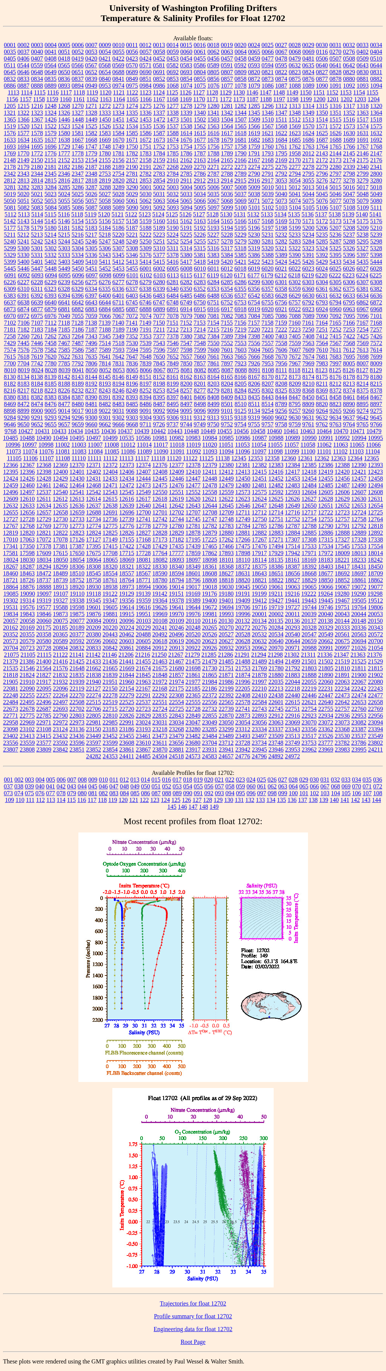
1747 (91, 146)
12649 (292, 505)
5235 (322, 234)
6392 (37, 295)
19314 (27, 600)
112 (40, 800)
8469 (10, 404)
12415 (259, 472)
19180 (226, 593)
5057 (91, 201)
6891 (173, 309)
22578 (242, 702)
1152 (332, 92)
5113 (23, 214)
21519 (342, 661)
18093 (176, 560)
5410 (91, 262)
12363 (338, 458)
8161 (173, 377)
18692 (342, 573)
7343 (91, 336)
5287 (335, 241)
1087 (281, 85)
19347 (110, 600)
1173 (239, 99)
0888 (37, 85)
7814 (105, 363)
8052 (105, 370)
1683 (268, 140)
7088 (295, 316)
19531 (10, 607)
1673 (159, 140)
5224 (173, 234)
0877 (322, 79)
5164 (213, 221)
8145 (105, 377)
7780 (50, 363)
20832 (76, 648)
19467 (342, 600)
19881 (110, 614)
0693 (186, 72)
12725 (375, 512)
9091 (145, 411)
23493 (242, 736)
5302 (50, 248)
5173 (335, 221)
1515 (335, 119)
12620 (193, 499)
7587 (91, 350)
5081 (10, 207)
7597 (173, 350)
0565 (64, 65)
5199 (295, 228)
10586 (143, 438)
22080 (375, 682)
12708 (209, 512)
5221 (132, 234)
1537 (173, 126)
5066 (200, 201)
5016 (349, 187)
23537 (358, 736)
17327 (342, 539)
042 (61, 786)
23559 (27, 743)
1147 (265, 92)
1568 (281, 126)
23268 (176, 729)
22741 (242, 709)
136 (292, 800)
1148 (279, 92)
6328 (64, 289)
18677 (325, 573)
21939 (76, 682)
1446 (64, 119)
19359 (143, 600)
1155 (372, 92)
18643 (259, 573)
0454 (186, 58)
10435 (92, 431)
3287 (91, 187)
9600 (268, 417)
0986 (159, 85)
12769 (43, 526)
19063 (292, 587)
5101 (254, 207)
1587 (159, 133)
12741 (143, 519)
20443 (110, 634)
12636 (76, 505)
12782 (209, 526)
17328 (358, 539)
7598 (186, 350)
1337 (159, 113)
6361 (322, 289)
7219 (240, 329)
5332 (50, 255)
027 (282, 779)
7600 (213, 350)
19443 (309, 600)
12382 (259, 465)
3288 (105, 187)
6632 (335, 295)
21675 (159, 668)
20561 (342, 634)
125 (176, 800)
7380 (186, 336)
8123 (322, 370)
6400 (105, 295)
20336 (358, 627)
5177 (10, 228)
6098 (105, 275)
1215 (23, 106)
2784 (173, 173)
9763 (335, 424)
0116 (322, 52)
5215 (64, 234)
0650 (64, 72)
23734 (259, 743)
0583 (186, 65)
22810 (110, 715)
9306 (173, 417)
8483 (118, 404)
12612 (60, 499)
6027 (363, 268)
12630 (358, 499)
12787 (292, 526)
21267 (175, 654)
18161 (292, 560)
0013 (159, 45)
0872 (254, 79)
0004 (50, 45)
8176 (335, 377)
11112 (110, 458)
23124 (60, 729)
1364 (376, 113)
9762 (322, 424)
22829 (143, 715)
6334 (91, 289)
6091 (10, 275)
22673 (10, 709)
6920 (268, 309)
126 (186, 800)
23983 (342, 749)
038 (18, 786)
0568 (105, 65)
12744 (176, 519)
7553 (240, 343)
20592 (76, 641)
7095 (349, 316)
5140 (362, 214)
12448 (209, 478)
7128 (77, 323)
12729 (43, 519)
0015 (186, 45)
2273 (240, 167)
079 (71, 793)
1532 (118, 126)
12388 (342, 465)
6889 (159, 309)
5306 (105, 248)
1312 (281, 106)
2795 (308, 173)
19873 (60, 614)
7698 (363, 356)
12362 (321, 458)
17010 (10, 539)
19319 (43, 600)
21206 (125, 654)
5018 (376, 187)
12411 (209, 472)
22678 (27, 709)
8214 (363, 383)
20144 (341, 621)
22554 (176, 702)
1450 (105, 119)
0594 (268, 65)
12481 (259, 485)
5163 (200, 221)
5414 (145, 262)
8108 (268, 370)
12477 (193, 485)
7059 (91, 316)
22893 (259, 715)
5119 (90, 214)
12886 (325, 533)
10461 (291, 431)
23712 (226, 743)
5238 (363, 234)
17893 (226, 553)
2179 (23, 167)
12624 (259, 499)
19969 (159, 614)
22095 (43, 688)
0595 (281, 65)
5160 (159, 221)
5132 (253, 214)
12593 (292, 492)
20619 (176, 641)
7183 (37, 329)
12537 (43, 492)
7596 (159, 350)
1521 (37, 126)
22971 (43, 722)
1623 (295, 133)
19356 (126, 600)
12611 (43, 499)
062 (272, 786)
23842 (60, 749)
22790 (60, 715)
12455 (325, 478)
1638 (64, 140)
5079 (363, 201)
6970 (10, 316)
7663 (227, 356)
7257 (376, 329)
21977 (193, 682)
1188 (266, 99)
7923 (240, 363)
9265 (335, 411)
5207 (335, 228)
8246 (118, 390)
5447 (37, 268)
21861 (193, 675)
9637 (349, 417)
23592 (60, 743)
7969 (308, 363)
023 (240, 779)
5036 (227, 194)
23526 (325, 736)
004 (39, 779)
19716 (259, 607)
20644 (292, 641)
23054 (242, 722)
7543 (159, 343)
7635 (91, 356)
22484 (10, 702)
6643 (91, 302)
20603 (126, 641)
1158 (39, 99)
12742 (159, 519)
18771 (143, 580)
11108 (62, 458)
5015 (335, 187)
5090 (132, 207)
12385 (309, 465)
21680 (176, 668)
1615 (200, 133)
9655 (50, 424)
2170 (295, 160)
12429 (60, 478)
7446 (37, 343)
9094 (173, 411)
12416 (275, 472)
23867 (143, 749)
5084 (51, 207)
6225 (376, 275)
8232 (78, 390)
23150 (93, 729)
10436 (108, 431)
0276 (349, 52)
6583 (268, 295)
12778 (143, 526)
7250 (308, 329)
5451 (91, 268)
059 (240, 786)
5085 (64, 207)
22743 (259, 709)
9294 (64, 417)
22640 (325, 702)
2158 (145, 160)
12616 (126, 499)
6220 (322, 275)
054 (187, 786)
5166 (240, 221)
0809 (240, 72)
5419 (213, 262)
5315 (200, 248)
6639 (37, 302)
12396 (27, 472)
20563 (358, 634)
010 (103, 779)
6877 (37, 309)
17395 (93, 546)
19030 (226, 587)
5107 (336, 207)
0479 (295, 58)
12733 (76, 519)
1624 (308, 133)
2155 (105, 160)
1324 (50, 113)
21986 (226, 682)
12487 (342, 485)
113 (50, 800)
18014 (375, 553)
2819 (105, 180)
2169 (281, 160)
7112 (51, 323)
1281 (227, 106)
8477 (64, 404)
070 (356, 786)
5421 (240, 262)
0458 (240, 58)
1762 (295, 146)
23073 (342, 722)
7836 (132, 363)
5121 (118, 214)
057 (219, 786)
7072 (132, 316)
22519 (110, 702)
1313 (295, 106)
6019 (254, 268)
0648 (37, 72)
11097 (258, 451)
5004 (186, 187)
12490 (358, 485)
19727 (292, 607)
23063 (275, 722)
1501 (186, 119)
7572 (376, 343)
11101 (324, 451)
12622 (226, 499)
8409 (227, 397)
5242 (37, 241)
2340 (363, 167)
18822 (275, 580)
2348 (91, 173)
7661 (213, 356)
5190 (173, 228)
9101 (227, 411)
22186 (209, 688)
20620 (193, 641)
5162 (186, 221)
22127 (93, 688)
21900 (358, 675)
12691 (110, 512)
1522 (50, 126)
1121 (118, 92)
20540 (292, 634)
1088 (295, 85)
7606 (281, 350)
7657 (186, 356)
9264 (322, 411)
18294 (43, 566)
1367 (37, 119)
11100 (308, 451)
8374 (349, 390)
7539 (145, 343)
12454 (309, 478)
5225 (186, 234)
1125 (172, 92)
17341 (10, 546)
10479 (373, 431)
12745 (193, 519)
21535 (10, 668)
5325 (335, 248)
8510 (240, 404)
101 (303, 793)
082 (103, 793)
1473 (173, 119)
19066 (325, 587)
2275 (268, 167)
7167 (362, 323)
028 (293, 779)
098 (272, 793)
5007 (227, 187)
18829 (309, 580)
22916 (292, 715)
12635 (60, 505)
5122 (131, 214)
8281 (227, 390)
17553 (358, 546)
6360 (308, 289)
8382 (37, 397)
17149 (110, 539)
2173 (335, 160)
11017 (160, 444)
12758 (358, 519)
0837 (78, 79)
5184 (105, 228)
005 (50, 779)
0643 (363, 65)
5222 (145, 234)
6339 (159, 289)
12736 (110, 519)
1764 (322, 146)
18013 (358, 553)
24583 (209, 756)
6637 (10, 302)
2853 (145, 180)
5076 (322, 201)
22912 (275, 715)
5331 (37, 255)
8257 (186, 390)
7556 (254, 343)
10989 (292, 438)
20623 (209, 641)
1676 (186, 140)
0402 (363, 52)
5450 (78, 268)
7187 (91, 329)
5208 (349, 228)
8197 (145, 383)
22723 (143, 709)
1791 (254, 153)
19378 (176, 600)
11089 (144, 451)
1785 (173, 153)
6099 (119, 275)
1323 (37, 113)
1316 (335, 106)
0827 (322, 72)
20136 (292, 621)
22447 (325, 695)
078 (61, 793)
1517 (363, 119)
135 (281, 800)
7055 (78, 316)
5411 (104, 262)
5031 (159, 194)
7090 (322, 316)
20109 (176, 621)
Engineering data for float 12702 (193, 1329)
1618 (240, 133)
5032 (173, 194)
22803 (76, 715)
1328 (91, 113)
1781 (118, 153)
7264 (78, 336)
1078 (240, 85)
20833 (93, 648)
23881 (176, 749)
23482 (193, 736)
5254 (186, 241)
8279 (213, 390)
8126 (349, 370)
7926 (254, 363)
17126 (76, 539)
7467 (64, 343)
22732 (209, 709)
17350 (27, 546)
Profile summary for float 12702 (193, 1316)
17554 (375, 546)
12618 (159, 499)
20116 (209, 621)
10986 (242, 438)
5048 (363, 194)
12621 (209, 499)
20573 (10, 641)
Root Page (193, 1342)
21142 (93, 654)
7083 (240, 316)
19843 (27, 614)
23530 (342, 736)
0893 (64, 85)
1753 (173, 146)
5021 (37, 194)
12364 (355, 458)
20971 (292, 648)
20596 (93, 641)
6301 (281, 282)
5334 (78, 255)
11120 (174, 458)
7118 (64, 323)
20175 (43, 627)
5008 (240, 187)
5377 (159, 255)
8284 (240, 390)
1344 (240, 113)
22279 (126, 695)
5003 (173, 187)
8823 (335, 404)
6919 (254, 309)
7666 (254, 356)
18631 (242, 573)
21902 (375, 675)
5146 (64, 221)
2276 (281, 167)
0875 (295, 79)
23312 (242, 729)
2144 (335, 153)
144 (376, 800)
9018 (91, 411)
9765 (363, 424)
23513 (292, 736)
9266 (349, 411)
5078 (349, 201)
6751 (213, 302)
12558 (209, 492)
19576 (27, 607)
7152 (186, 323)
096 (251, 793)
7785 (64, 363)
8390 (91, 397)
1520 (23, 126)
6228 (37, 282)
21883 (292, 675)
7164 (322, 323)
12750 (259, 519)
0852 (159, 79)
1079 (254, 85)
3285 (64, 187)
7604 (254, 350)
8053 (119, 370)
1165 (132, 99)
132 (249, 800)
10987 (259, 438)
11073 (13, 451)
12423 (375, 472)
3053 (281, 180)
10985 (226, 438)
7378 (173, 336)
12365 (371, 458)
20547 (309, 634)
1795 (281, 153)
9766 (376, 424)
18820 (242, 580)
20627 (226, 641)
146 (182, 806)
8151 (145, 377)
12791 (342, 526)
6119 (213, 275)
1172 (225, 99)
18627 (226, 573)
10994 (358, 438)
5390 (295, 255)
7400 (268, 336)
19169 (193, 593)
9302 (118, 417)
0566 (78, 65)
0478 (281, 58)
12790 (325, 526)
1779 (91, 153)
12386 (325, 465)
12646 (242, 505)
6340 (173, 289)
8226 (64, 390)
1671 (132, 140)
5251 (159, 241)
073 (8, 793)
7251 (322, 329)
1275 (145, 106)
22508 (76, 702)
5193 (213, 228)
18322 (143, 566)
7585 (64, 350)
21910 (27, 682)
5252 (173, 241)
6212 (281, 275)
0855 (200, 79)
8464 (363, 397)
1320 (376, 106)
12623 (242, 499)
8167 (254, 377)
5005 (200, 187)
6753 (240, 302)
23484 (209, 736)
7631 (78, 356)
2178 (10, 167)
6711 (118, 302)
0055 (118, 52)
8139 (50, 377)
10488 (27, 438)
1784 (159, 153)
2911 (186, 180)
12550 (159, 492)
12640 (143, 505)
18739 (60, 580)
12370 (76, 465)
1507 (240, 119)
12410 (193, 472)
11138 (222, 458)
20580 (43, 641)
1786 (186, 153)
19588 (60, 607)
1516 (349, 119)
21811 (358, 668)
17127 (93, 539)
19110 (77, 593)
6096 (78, 275)
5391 (308, 255)
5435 (363, 262)
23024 (143, 722)
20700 (375, 641)
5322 (295, 248)
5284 (308, 241)
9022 (105, 411)
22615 (292, 702)
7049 (64, 316)
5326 (349, 248)
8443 (268, 397)
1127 (199, 92)
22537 (143, 702)
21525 (358, 661)
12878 (193, 533)
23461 (143, 736)
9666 (118, 424)
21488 (242, 661)
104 (335, 793)
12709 (226, 512)
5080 (376, 201)
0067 (281, 52)
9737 (173, 424)
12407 (143, 472)
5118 (77, 214)
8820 (322, 404)
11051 (226, 444)
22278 (110, 695)
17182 (176, 539)
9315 (227, 417)
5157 (118, 221)
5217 (91, 234)
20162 (10, 627)
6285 (227, 282)
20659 (309, 641)
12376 (159, 465)
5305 (91, 248)
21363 (358, 654)
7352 (132, 336)
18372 (242, 566)
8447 (295, 397)
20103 (143, 621)
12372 (110, 465)
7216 (227, 329)
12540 (60, 492)
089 (177, 793)
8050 (92, 370)
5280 (254, 241)
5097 (214, 207)
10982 (176, 438)
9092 (159, 411)
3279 (363, 180)
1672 (145, 140)
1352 (349, 113)
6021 (281, 268)
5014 (322, 187)
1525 (91, 126)
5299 (10, 248)
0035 (10, 52)
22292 (159, 695)
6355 (240, 289)
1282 (240, 106)
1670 (118, 140)
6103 (159, 275)
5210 (376, 228)
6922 (295, 309)
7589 (105, 350)
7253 (349, 329)
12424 (10, 478)
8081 (187, 370)
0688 (118, 72)
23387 (358, 729)
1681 (240, 140)
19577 (43, 607)
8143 (78, 377)
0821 (268, 72)
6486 (200, 295)
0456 (213, 58)
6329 (78, 289)
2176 (376, 160)
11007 (95, 444)
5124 (158, 214)
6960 (335, 309)
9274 (363, 411)
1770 (23, 153)
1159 (52, 99)
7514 (105, 343)
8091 (254, 370)
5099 (227, 207)
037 (8, 786)
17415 (110, 546)
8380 (10, 397)
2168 (268, 160)
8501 (227, 404)
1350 (322, 113)
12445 (159, 478)
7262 (50, 336)
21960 (126, 682)
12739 (126, 519)
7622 (64, 356)
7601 (227, 350)
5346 (132, 255)
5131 (240, 214)
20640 (275, 641)
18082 (160, 560)
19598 (76, 607)
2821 (132, 180)
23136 (76, 729)
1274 (132, 106)
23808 (27, 749)
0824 (308, 72)
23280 (193, 729)
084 (124, 793)
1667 (78, 140)
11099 (291, 451)
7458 (50, 343)
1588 (173, 133)
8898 (10, 411)
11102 (340, 451)
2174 (349, 160)
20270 (226, 627)
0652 (91, 72)
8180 (376, 377)
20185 (60, 627)
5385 (240, 255)
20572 (375, 634)
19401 (226, 600)
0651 (78, 72)
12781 (193, 526)
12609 (10, 499)
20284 (275, 627)
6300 (268, 282)
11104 (372, 451)
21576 (60, 668)
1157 (25, 99)
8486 (145, 404)
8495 (173, 404)
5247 (105, 241)
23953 (292, 749)
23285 (209, 729)
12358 (272, 458)
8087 (227, 370)
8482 (105, 404)
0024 (254, 45)
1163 (106, 99)
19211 (275, 593)
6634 (363, 295)
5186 (118, 228)
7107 (37, 323)
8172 (281, 377)
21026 (358, 648)
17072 (43, 539)
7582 (50, 350)
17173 (159, 539)
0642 (349, 65)
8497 (186, 404)
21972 (159, 682)
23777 (325, 743)
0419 (78, 58)
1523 (64, 126)
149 (214, 806)
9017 (78, 411)
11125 (206, 458)
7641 (105, 356)
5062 (145, 201)
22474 (358, 695)
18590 (159, 573)
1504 (227, 119)
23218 (159, 729)
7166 (349, 323)
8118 (294, 370)
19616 (143, 607)
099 (282, 793)
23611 (159, 743)
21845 (143, 675)
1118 (79, 92)
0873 (268, 79)
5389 (281, 255)
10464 (324, 431)
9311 (186, 417)
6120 (227, 275)
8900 (37, 411)
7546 (173, 343)
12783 (226, 526)
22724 (159, 709)
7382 (200, 336)
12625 (275, 499)
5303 (64, 248)
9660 (91, 424)
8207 (268, 383)
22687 (43, 709)
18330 (159, 566)
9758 (281, 424)
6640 (50, 302)
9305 (159, 417)
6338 (145, 289)
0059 (173, 52)
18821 (259, 580)
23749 (292, 743)
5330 (23, 255)
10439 (141, 431)
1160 (65, 99)
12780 (176, 526)
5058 (105, 201)
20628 (242, 641)
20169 (27, 627)
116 (81, 800)
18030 (27, 560)
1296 (268, 106)
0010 (118, 45)
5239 (376, 234)
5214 (50, 234)
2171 (308, 160)
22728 (193, 709)
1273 (118, 106)
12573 (242, 492)
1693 (10, 146)
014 (145, 779)
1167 (159, 99)
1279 (200, 106)
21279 (192, 654)
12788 (309, 526)
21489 (259, 661)
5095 (200, 207)
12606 (342, 492)
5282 (281, 241)
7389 (227, 336)
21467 (176, 661)
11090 (160, 451)
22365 (193, 695)
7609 (308, 350)
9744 (186, 424)
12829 (176, 533)
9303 (132, 417)
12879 (209, 533)
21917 (43, 682)
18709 (375, 573)
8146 (118, 377)
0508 (349, 58)
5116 (64, 214)
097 (261, 793)
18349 (193, 566)
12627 (309, 499)
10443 (174, 431)
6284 (213, 282)
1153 (345, 92)
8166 (240, 377)
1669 (105, 140)
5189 (159, 228)
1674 (173, 140)
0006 (78, 45)
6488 (213, 295)
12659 (76, 512)
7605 (268, 350)
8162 (186, 377)
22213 (275, 688)
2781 (132, 173)
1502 (200, 119)
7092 (335, 316)
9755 (254, 424)
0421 (105, 58)
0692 (173, 72)
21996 (242, 682)
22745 (275, 709)
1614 (186, 133)
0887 (23, 85)
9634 (335, 417)
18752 (76, 580)
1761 (281, 146)
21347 (341, 654)
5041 (295, 194)
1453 (145, 119)
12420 (342, 472)
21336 (324, 654)
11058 (307, 444)
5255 (200, 241)
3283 (37, 187)
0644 (376, 65)
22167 (143, 688)
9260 (308, 411)
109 (9, 800)
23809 (43, 749)
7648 (145, 356)
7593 (118, 350)
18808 (209, 580)
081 (92, 793)
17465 (209, 546)
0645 (10, 72)
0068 (295, 52)
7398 (254, 336)
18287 (27, 566)
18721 (10, 580)
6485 (186, 295)
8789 (281, 404)
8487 (159, 404)
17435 (176, 546)
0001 (10, 45)
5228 (227, 234)
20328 (309, 627)
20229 (143, 627)
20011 (292, 614)
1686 (308, 140)
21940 (93, 682)
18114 (259, 560)
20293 (292, 627)
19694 (226, 607)
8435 (254, 397)
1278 (186, 106)
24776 (242, 756)
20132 (242, 621)
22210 (259, 688)
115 (71, 800)
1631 (363, 133)
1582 (91, 133)
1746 (78, 146)
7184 (50, 329)
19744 (309, 607)
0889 (50, 85)
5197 (268, 228)
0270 (335, 52)
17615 (60, 553)
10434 (75, 431)
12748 (226, 519)
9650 (23, 424)
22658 (375, 702)
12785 (259, 526)
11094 (226, 451)
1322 (23, 113)
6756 (281, 302)
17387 (76, 546)
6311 (37, 289)
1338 (173, 113)
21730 (209, 668)
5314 (186, 248)
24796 (259, 756)
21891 (342, 675)
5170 (295, 221)
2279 (322, 167)
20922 (193, 648)
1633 (10, 140)
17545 (342, 546)
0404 (376, 52)
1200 (319, 99)
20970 (275, 648)
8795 (295, 404)
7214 (200, 329)
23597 (93, 743)
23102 (27, 729)
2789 (240, 173)
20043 (342, 614)
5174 (349, 221)
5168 (268, 221)
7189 (118, 329)
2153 (78, 160)
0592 (240, 65)
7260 (23, 336)
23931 (209, 749)
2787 (213, 173)
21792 (292, 668)
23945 (259, 749)
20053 (375, 614)
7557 (268, 343)
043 (71, 786)
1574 (363, 126)
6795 (349, 302)
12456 (342, 478)
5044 (308, 194)
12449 (226, 478)
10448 (191, 431)
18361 (209, 566)
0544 (23, 65)
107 (367, 793)
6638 (23, 302)
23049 (209, 722)
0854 (186, 79)
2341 (376, 167)
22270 (76, 695)
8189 (78, 383)
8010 (10, 370)
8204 (227, 383)
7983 (322, 363)
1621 (268, 133)
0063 (227, 52)
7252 (335, 329)
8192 (91, 383)
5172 (322, 221)
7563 (308, 343)
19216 (292, 593)
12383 (275, 465)
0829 (349, 72)
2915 (240, 180)
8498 (200, 404)
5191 (186, 228)
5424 (281, 262)
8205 (240, 383)
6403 (132, 295)
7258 (10, 336)
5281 (268, 241)
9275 (376, 411)
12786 (275, 526)
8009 (376, 363)
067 (324, 786)
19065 (309, 587)
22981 (93, 722)
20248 (193, 627)
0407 (37, 58)
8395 (159, 397)
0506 (322, 58)
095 (240, 793)
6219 (308, 275)
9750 (213, 424)
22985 (110, 722)
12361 (305, 458)
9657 (64, 424)
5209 (363, 228)
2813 (23, 180)
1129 (225, 92)
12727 (10, 519)
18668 (309, 573)
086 (145, 793)
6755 (268, 302)
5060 (118, 201)
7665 (240, 356)
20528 (242, 634)
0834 (37, 79)
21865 (209, 675)
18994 (143, 587)
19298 (375, 593)
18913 (60, 587)
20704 (10, 648)
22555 (193, 702)
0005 (64, 45)
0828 (335, 72)
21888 (309, 675)
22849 (193, 715)
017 (177, 779)
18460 (10, 573)
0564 (50, 65)
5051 (23, 201)
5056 (78, 201)
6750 (200, 302)
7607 (295, 350)
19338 (76, 600)
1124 (159, 92)
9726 (159, 424)
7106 (24, 323)
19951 (143, 614)
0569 (118, 65)
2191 (145, 167)
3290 (132, 187)
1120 (105, 92)
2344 (37, 173)
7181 (10, 329)
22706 (93, 709)
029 (303, 779)
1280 (213, 106)
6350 (186, 289)
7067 (118, 316)
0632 (295, 65)
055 (198, 786)
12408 (159, 472)
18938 (110, 587)
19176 (209, 593)
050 (145, 786)
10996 (12, 444)
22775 (27, 715)
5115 (50, 214)
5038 (254, 194)
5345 (118, 255)
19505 (358, 600)
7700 (10, 363)
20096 (127, 621)
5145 (50, 221)
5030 (145, 194)
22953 (358, 715)
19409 (242, 600)
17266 (242, 539)
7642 (118, 356)
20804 (60, 648)
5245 (78, 241)
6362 (335, 289)
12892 (375, 533)
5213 (37, 234)
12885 (309, 533)
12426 (27, 478)
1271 (91, 106)
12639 (126, 505)
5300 (23, 248)
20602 (110, 641)
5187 (132, 228)
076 (39, 793)
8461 (349, 397)
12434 (126, 478)
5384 (227, 255)
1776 (50, 153)
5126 (185, 214)
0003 (37, 45)
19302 (10, 600)
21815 (375, 668)
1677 (200, 140)
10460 (274, 431)
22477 (375, 695)
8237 (91, 390)
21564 (43, 668)
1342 (227, 113)
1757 (227, 146)
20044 (358, 614)
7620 (50, 356)
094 (229, 793)
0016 (200, 45)
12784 (242, 526)
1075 (200, 85)
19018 (209, 587)
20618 (159, 641)
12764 (375, 519)
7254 (363, 329)
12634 (43, 505)
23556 (10, 743)
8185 (50, 383)
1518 (376, 119)
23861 (126, 749)
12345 (239, 458)
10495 (76, 438)
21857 (176, 675)
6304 (322, 282)
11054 (258, 444)
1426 (50, 119)
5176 (376, 221)
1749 (118, 146)
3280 (376, 180)
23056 (259, 722)
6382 (376, 289)
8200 (186, 383)
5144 (37, 221)
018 (187, 779)
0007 (91, 45)
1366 (23, 119)
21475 (193, 661)
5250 (145, 241)
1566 (254, 126)
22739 (226, 709)
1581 (78, 133)
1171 (212, 99)
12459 (10, 485)
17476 (259, 546)
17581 (10, 553)
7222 (281, 329)
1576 (10, 133)
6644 (105, 302)
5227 (213, 234)
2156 (118, 160)
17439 (193, 546)
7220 (254, 329)
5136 (308, 214)
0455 (200, 58)
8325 (281, 390)
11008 (111, 444)
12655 (10, 512)
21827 (43, 675)
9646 (10, 424)
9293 (50, 417)
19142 (159, 593)
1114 (26, 92)
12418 (309, 472)
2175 (363, 160)
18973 (126, 587)
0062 (213, 52)
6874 (23, 309)
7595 (145, 350)
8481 (91, 404)
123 (154, 800)
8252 (145, 390)
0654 (105, 72)
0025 (268, 45)
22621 (309, 702)
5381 (200, 255)
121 (133, 800)
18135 (275, 560)
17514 (292, 546)
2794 (295, 173)
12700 (143, 512)
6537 (240, 295)
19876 (93, 614)
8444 (281, 397)
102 (314, 793)
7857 (200, 363)
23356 (309, 729)
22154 (126, 688)
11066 (373, 444)
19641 (176, 607)
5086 (78, 207)
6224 (362, 275)
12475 (159, 485)
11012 (128, 444)
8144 (91, 377)
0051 (64, 52)
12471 (110, 485)
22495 (27, 702)
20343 (375, 627)
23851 (76, 749)
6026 (349, 268)
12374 (143, 465)
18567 (143, 573)
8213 (349, 383)
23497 (259, 736)
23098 (10, 729)
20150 (375, 621)
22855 (209, 715)
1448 (78, 119)
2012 (308, 153)
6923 (308, 309)
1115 (40, 92)
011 (113, 779)
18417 (342, 566)
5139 (348, 214)
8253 (159, 390)
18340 (176, 566)
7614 (376, 350)
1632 (376, 133)
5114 (37, 214)
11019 (193, 444)
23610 (143, 743)
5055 (64, 201)
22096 (60, 688)
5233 (295, 234)
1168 (172, 99)
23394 (375, 729)
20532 (259, 634)
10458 (257, 431)
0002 (23, 45)
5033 (186, 194)
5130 (226, 214)
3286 (78, 187)
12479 (226, 485)
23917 (193, 749)
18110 (243, 560)
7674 (308, 356)
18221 (341, 560)
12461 (43, 485)
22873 (242, 715)
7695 (349, 356)
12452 (275, 478)
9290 (23, 417)
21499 (292, 661)
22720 (126, 709)
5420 (227, 262)
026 (272, 779)
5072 (268, 201)
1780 (105, 153)
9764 (349, 424)
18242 (375, 560)
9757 (268, 424)
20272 (242, 627)
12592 (275, 492)
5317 (227, 248)
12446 (176, 478)
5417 (186, 262)
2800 (376, 173)
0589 (213, 65)
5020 (23, 194)
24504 (159, 756)
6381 (363, 289)
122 (144, 800)
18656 (292, 573)
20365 (60, 634)
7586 (78, 350)
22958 (10, 722)
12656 (27, 512)
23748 (275, 743)
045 (92, 786)
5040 (281, 194)
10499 (110, 438)
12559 (226, 492)
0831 (376, 72)
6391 (23, 295)
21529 (375, 661)
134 (271, 800)
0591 (227, 65)
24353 (110, 756)
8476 (50, 404)
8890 (349, 404)
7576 (23, 350)
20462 (126, 634)
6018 (240, 268)
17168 (143, 539)
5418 (200, 262)
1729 (64, 146)
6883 (91, 309)
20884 (143, 648)
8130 (10, 377)
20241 (159, 627)
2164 (213, 160)
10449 (208, 431)
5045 (322, 194)
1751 (145, 146)
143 (366, 800)
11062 (324, 444)
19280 (341, 593)
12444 (143, 478)
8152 (159, 377)
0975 (132, 85)
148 (203, 806)
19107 (60, 593)
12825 (110, 533)
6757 (295, 302)
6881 (64, 309)
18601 (193, 573)
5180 (50, 228)
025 (261, 779)
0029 (308, 45)
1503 (213, 119)
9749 (200, 424)
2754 (118, 173)
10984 (209, 438)
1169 (185, 99)
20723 (27, 648)
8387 (78, 397)
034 (356, 779)
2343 (23, 173)
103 (324, 793)
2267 (159, 167)
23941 (226, 749)
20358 (43, 634)
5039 (268, 194)
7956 (281, 363)
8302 (268, 390)
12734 (93, 519)
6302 (295, 282)
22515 (93, 702)
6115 (186, 275)
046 (103, 786)
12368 (43, 465)
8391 (105, 397)
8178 (349, 377)
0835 (50, 79)
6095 (64, 275)
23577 (43, 743)
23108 (43, 729)
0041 (50, 52)
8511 (254, 404)
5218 (105, 234)
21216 (142, 654)
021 (219, 779)
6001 (145, 268)
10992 (342, 438)
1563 (213, 126)
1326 (64, 113)
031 (324, 779)
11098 (275, 451)
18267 (10, 566)
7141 (132, 323)
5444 (376, 262)
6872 (376, 302)
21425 (76, 661)
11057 (291, 444)
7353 (145, 336)
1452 (132, 119)
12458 (375, 478)
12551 (176, 492)
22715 (110, 709)
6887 (132, 309)
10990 (309, 438)
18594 (176, 573)
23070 (309, 722)
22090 (27, 688)
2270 (200, 167)
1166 (146, 99)
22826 (126, 715)
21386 (27, 661)
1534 (132, 126)
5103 (282, 207)
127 (197, 800)
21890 (325, 675)
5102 (268, 207)
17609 (43, 553)
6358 (281, 289)
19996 (242, 614)
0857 (227, 79)
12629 (342, 499)
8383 (50, 397)
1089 (308, 85)
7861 (213, 363)
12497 (27, 492)
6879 (50, 309)
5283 (295, 241)
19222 (308, 593)
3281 (10, 187)
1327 (78, 113)
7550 (213, 343)
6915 (200, 309)
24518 (176, 756)
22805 (93, 715)
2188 (105, 167)
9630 (295, 417)
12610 (27, 499)
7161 (308, 323)
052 (166, 786)
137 (302, 800)
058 (229, 786)
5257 (213, 241)
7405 (295, 336)
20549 (325, 634)
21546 (27, 668)
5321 (281, 248)
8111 (281, 370)
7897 (227, 363)
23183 (110, 729)
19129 (126, 593)
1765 (335, 146)
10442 (158, 431)
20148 (358, 621)
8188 (64, 383)
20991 (325, 648)
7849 (173, 363)
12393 (375, 465)
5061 (132, 201)
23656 (176, 743)
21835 (76, 675)
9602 (281, 417)
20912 (159, 648)
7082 (227, 316)
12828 (159, 533)
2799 (363, 173)
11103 (356, 451)
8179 (363, 377)
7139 (104, 323)
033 (346, 779)
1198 (292, 99)
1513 (308, 119)
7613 (363, 350)
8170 (268, 377)
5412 (118, 262)
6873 (10, 309)
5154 (78, 221)
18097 (193, 560)
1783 (145, 153)
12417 (292, 472)
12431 (93, 478)
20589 (60, 641)
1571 (322, 126)
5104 (295, 207)
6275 (91, 282)
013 (134, 779)
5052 (37, 201)
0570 (132, 65)
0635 (308, 65)
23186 (126, 729)
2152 (64, 160)
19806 (375, 607)
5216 (78, 234)
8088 (241, 370)
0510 (376, 58)
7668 (268, 356)
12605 (325, 492)
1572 (335, 126)
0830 (363, 72)
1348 (295, 113)
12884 (292, 533)
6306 (349, 282)
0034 (376, 45)
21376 (374, 654)
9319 (254, 417)
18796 (193, 580)
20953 (242, 648)
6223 (349, 275)
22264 (60, 695)
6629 (295, 295)
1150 (305, 92)
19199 (259, 593)
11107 (46, 458)
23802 (375, 743)
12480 (242, 485)
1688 (335, 140)
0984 (145, 85)
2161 (173, 160)
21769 (259, 668)
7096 (363, 316)
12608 (375, 492)
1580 (64, 133)
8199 (173, 383)
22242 (358, 688)
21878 (259, 675)
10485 (10, 438)
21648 (76, 668)
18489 (60, 573)
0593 (254, 65)
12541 (76, 492)
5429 (322, 262)
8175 (322, 377)
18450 (375, 566)
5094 (187, 207)
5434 (349, 262)
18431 (358, 566)
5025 (78, 194)
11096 (242, 451)
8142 (64, 377)
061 (261, 786)
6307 (363, 282)
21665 (110, 668)
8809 (308, 404)
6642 (78, 302)
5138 (335, 214)
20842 (110, 648)
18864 (10, 587)
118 (102, 800)
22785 (43, 715)
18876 (27, 587)
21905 (10, 682)
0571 (145, 65)
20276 (259, 627)
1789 (227, 153)
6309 (10, 289)
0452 (159, 58)
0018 (213, 45)
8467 (376, 397)
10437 (125, 431)
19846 (43, 614)
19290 (358, 593)
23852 (93, 749)
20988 (309, 648)
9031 (118, 411)
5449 (64, 268)
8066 (146, 370)
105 (346, 793)
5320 (268, 248)
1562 (200, 126)
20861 (126, 648)
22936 (342, 715)
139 (323, 800)
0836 (64, 79)
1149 (292, 92)
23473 (159, 736)
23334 (259, 729)
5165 (227, 221)
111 (30, 800)
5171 (308, 221)
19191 (242, 593)
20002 (275, 614)
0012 (145, 45)
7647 (132, 356)
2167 (254, 160)
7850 (186, 363)
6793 (322, 302)
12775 (110, 526)
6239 (64, 282)
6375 (349, 289)
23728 (242, 743)
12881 (242, 533)
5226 (200, 234)
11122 (190, 458)
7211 (159, 329)
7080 (200, 316)
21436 (110, 661)
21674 (143, 668)
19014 (176, 587)
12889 (358, 533)
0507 (335, 58)
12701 (159, 512)
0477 (268, 58)
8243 (105, 390)
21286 (225, 654)
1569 (295, 126)
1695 (37, 146)
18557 (126, 573)
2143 (322, 153)
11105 (14, 458)
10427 (25, 431)
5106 (322, 207)
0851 (145, 79)
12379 (209, 465)
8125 (335, 370)
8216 (10, 390)
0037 (23, 52)
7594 (132, 350)
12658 (60, 512)
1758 (240, 146)
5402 (50, 262)
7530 (132, 343)
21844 (126, 675)
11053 (242, 444)
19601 (93, 607)
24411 (126, 756)
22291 (143, 695)
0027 (281, 45)
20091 (110, 621)
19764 (358, 607)
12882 (259, 533)
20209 (93, 627)
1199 (306, 99)
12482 (275, 485)
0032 (349, 45)
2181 (50, 167)
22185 (193, 688)
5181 (64, 228)
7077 (159, 316)
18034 (44, 560)
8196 (132, 383)
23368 (342, 729)
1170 (199, 99)
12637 (93, 505)
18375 (259, 566)
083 (113, 793)
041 (50, 786)
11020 (209, 444)
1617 (227, 133)
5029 (132, 194)
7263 (64, 336)
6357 (268, 289)
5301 (37, 248)
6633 (349, 295)
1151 (319, 92)
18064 (93, 560)
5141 (375, 214)
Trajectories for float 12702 (193, 1303)
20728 (43, 648)
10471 (357, 431)
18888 (43, 587)
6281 (173, 282)
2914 (227, 180)
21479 (209, 661)
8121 (308, 370)
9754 (240, 424)
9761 (308, 424)
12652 (342, 505)
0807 (227, 72)
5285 (322, 241)
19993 (226, 614)
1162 (92, 99)
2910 (173, 180)
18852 (342, 580)
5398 (376, 255)
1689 (349, 140)
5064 (173, 201)
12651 (325, 505)
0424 (145, 58)
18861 (358, 580)
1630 (349, 133)
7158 (267, 323)
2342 (10, 173)
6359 (295, 289)
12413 (242, 472)
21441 (126, 661)
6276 (105, 282)
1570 (308, 126)
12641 (159, 505)
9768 (11, 431)
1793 (268, 153)
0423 (132, 58)
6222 (335, 275)
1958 (295, 153)
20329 (325, 627)
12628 (325, 499)
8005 (349, 363)
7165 (335, 323)
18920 (76, 587)
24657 (226, 756)
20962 (259, 648)
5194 (227, 228)
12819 (10, 533)
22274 (93, 695)
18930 (93, 587)
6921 (281, 309)
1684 (281, 140)
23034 (176, 722)
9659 (78, 424)
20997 (342, 648)
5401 (37, 262)
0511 (9, 65)
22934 (325, 715)
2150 (37, 160)
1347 (281, 113)
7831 (118, 363)
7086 (281, 316)
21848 (159, 675)
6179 (267, 275)
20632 (259, 641)
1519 (10, 126)
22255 (27, 695)
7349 (118, 336)
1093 (363, 85)
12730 (60, 519)
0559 (37, 65)
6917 (227, 309)
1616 (213, 133)
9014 (64, 411)
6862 (363, 302)
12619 (176, 499)
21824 (27, 675)
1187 (252, 99)
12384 (292, 465)
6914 (186, 309)
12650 (309, 505)
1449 (91, 119)
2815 (50, 180)
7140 (118, 323)
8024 (37, 370)
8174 (308, 377)
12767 (10, 526)
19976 (193, 614)
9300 (91, 417)
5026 (91, 194)
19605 (110, 607)
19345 (93, 600)
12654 (375, 505)
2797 (335, 173)
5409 (78, 262)
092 (208, 793)
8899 (23, 411)
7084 (254, 316)
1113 (13, 92)
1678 (213, 140)
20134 (259, 621)
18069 (127, 560)
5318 (240, 248)
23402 (10, 736)
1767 (363, 146)
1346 (268, 113)
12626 (292, 499)
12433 (110, 478)
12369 (60, 465)
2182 (64, 167)
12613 (76, 499)
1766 (349, 146)
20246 (176, 627)
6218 (294, 275)
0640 (322, 65)
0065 (254, 52)
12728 (27, 519)
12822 (60, 533)
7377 (159, 336)
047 (113, 786)
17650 (76, 553)
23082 (358, 722)
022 (229, 779)
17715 (126, 553)
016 (166, 779)
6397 (91, 295)
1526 (105, 126)
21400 (43, 661)
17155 (126, 539)
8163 (200, 377)
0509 (363, 58)
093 (219, 793)
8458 (335, 397)
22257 (43, 695)
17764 (159, 553)
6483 (159, 295)
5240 (10, 241)
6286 (240, 282)
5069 (240, 201)
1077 (227, 85)
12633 (27, 505)
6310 (23, 289)
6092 (24, 275)
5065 (186, 201)
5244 (64, 241)
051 (156, 786)
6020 (268, 268)
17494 (275, 546)
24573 (193, 756)
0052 (78, 52)
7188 (105, 329)
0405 (10, 58)
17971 (309, 553)
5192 (200, 228)
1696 (50, 146)
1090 (322, 85)
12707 (193, 512)
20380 (93, 634)
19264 (325, 593)
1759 (254, 146)
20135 (275, 621)
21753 (242, 668)
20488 (143, 634)
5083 (37, 207)
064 (293, 786)
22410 (259, 695)
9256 (281, 411)
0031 (335, 45)
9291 (37, 417)
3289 (118, 187)
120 (123, 800)
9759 (295, 424)
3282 (23, 187)
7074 (145, 316)
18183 (325, 560)
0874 (281, 79)
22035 (275, 682)
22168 (159, 688)
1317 (349, 106)
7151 (172, 323)
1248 (50, 106)
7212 (173, 329)
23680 (193, 743)
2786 (200, 173)
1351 (335, 113)
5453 (118, 268)
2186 (78, 167)
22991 (126, 722)
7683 (335, 356)
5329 (10, 255)
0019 (227, 45)
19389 (193, 600)
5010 (268, 187)
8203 (213, 383)
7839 (145, 363)
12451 (259, 478)
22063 (342, 682)
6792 (308, 302)
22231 (325, 688)
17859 (193, 553)
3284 (50, 187)
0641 (335, 65)
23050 (226, 722)
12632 (10, 505)
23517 (309, 736)
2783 (159, 173)
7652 (173, 356)
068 (335, 786)
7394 (240, 336)
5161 (173, 221)
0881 (363, 79)
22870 (226, 715)
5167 (254, 221)
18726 (27, 580)
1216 (37, 106)
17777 (176, 553)
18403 (325, 566)
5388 (268, 255)
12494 (375, 485)
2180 (37, 167)
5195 (240, 228)
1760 (268, 146)
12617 (143, 499)
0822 (281, 72)
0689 (132, 72)
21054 (375, 648)
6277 (118, 282)
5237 (349, 234)
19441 (292, 600)
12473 (143, 485)
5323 (308, 248)
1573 (349, 126)
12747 (209, 519)
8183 (23, 383)
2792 (281, 173)
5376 (145, 255)
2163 (200, 160)
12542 (93, 492)
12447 (193, 478)
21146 (109, 654)
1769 (10, 153)
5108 (349, 207)
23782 (342, 743)
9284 (10, 417)
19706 (242, 607)
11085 (111, 451)
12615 (110, 499)
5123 (145, 214)
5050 (10, 201)
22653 (358, 702)
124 (165, 800)
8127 (362, 370)
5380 (186, 255)
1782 (132, 153)
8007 (363, 363)
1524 (78, 126)
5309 (145, 248)
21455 (143, 661)
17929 (275, 553)
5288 (349, 241)
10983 (193, 438)
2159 (159, 160)
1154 (359, 92)
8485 (132, 404)
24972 (292, 756)
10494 (60, 438)
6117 (199, 275)
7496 (91, 343)
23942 (242, 749)
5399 (10, 262)
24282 (93, 756)
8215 (376, 383)
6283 (200, 282)
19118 (93, 593)
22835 (159, 715)
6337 (132, 289)
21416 (60, 661)
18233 (358, 560)
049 (134, 786)
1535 (145, 126)
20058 (27, 621)
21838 (93, 675)
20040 (325, 614)
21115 (44, 654)
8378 (376, 390)
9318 (240, 417)
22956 (375, 715)
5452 (105, 268)
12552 (193, 492)
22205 (242, 688)
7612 (349, 350)
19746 (325, 607)
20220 (110, 627)
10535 (126, 438)
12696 (126, 512)
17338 (375, 539)
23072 (325, 722)
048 (124, 786)
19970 (176, 614)
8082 (200, 370)
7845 (159, 363)
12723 (342, 512)
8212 (335, 383)
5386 (254, 255)
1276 (159, 106)
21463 (159, 661)
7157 (254, 323)
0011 (132, 45)
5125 (172, 214)
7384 (213, 336)
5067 (213, 201)
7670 (281, 356)
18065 (110, 560)
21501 (309, 661)
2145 (349, 153)
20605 (143, 641)
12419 (325, 472)
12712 (259, 512)
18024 (10, 560)
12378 (193, 465)
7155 (227, 323)
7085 (268, 316)
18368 (226, 566)
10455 (224, 431)
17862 (209, 553)
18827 (292, 580)
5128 (213, 214)
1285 (254, 106)
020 (208, 779)
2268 (173, 167)
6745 (132, 302)
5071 (254, 201)
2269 (186, 167)
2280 (335, 167)
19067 (342, 587)
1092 (349, 85)
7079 (186, 316)
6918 (240, 309)
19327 (60, 600)
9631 (308, 417)
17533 (309, 546)
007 (71, 779)
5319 (254, 248)
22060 (325, 682)
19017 (193, 587)
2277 (295, 167)
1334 (118, 113)
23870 (159, 749)
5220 (118, 234)
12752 (292, 519)
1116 (53, 92)
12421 (358, 472)
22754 (309, 709)
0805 (213, 72)
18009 (342, 553)
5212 (23, 234)
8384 (64, 397)
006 (61, 779)
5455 (132, 268)
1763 (308, 146)
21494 (275, 661)
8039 (64, 370)
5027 (105, 194)
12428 (43, 478)
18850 (325, 580)
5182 (78, 228)
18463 (27, 573)
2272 (227, 167)
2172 (322, 160)
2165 (227, 160)
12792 (358, 526)
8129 (376, 370)
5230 (254, 234)
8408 (213, 397)
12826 (126, 533)
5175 (363, 221)
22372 (209, 695)
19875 (76, 614)
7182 (23, 329)
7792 (78, 363)
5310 (159, 248)
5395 (335, 255)
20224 (126, 627)
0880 (349, 79)
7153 (199, 323)
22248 (10, 695)
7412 (322, 336)
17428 (143, 546)
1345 (254, 113)
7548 (200, 343)
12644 (209, 505)
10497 (93, 438)
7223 (295, 329)
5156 (105, 221)
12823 (76, 533)
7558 (281, 343)
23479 (176, 736)
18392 (309, 566)
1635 (37, 140)
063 (282, 786)
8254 (173, 390)
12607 (358, 492)
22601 (275, 702)
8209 (295, 383)
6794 (335, 302)
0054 (105, 52)
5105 (309, 207)
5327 (363, 248)
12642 (176, 505)
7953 (268, 363)
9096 (200, 411)
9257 (295, 411)
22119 (76, 688)
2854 (159, 180)
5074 (295, 201)
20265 (209, 627)
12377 (176, 465)
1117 (66, 92)
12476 (176, 485)
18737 (43, 580)
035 (367, 779)
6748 (173, 302)
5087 (92, 207)
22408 (242, 695)
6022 (295, 268)
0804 (200, 72)
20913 (176, 648)
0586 (200, 65)
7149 (145, 323)
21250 (159, 654)
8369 (322, 390)
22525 (126, 702)
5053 (50, 201)
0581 (159, 65)
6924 (322, 309)
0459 (254, 58)
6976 (50, 316)
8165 (227, 377)
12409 (176, 472)
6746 (145, 302)
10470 (340, 431)
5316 (213, 248)
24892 (275, 756)
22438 (275, 695)
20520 (193, 634)
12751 (275, 519)
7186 (78, 329)
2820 (118, 180)
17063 (27, 539)
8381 (23, 397)
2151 (50, 160)
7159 (281, 323)
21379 (10, 661)
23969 (325, 749)
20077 (77, 621)
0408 (50, 58)
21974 (176, 682)
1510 (268, 119)
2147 (376, 153)
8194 (118, 383)
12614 (93, 499)
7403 (281, 336)
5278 (227, 241)
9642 (363, 417)
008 (82, 779)
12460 (27, 485)
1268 (64, 106)
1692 (376, 140)
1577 (23, 133)
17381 (60, 546)
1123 (145, 92)
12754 (309, 519)
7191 (145, 329)
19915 (126, 614)
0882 (376, 79)
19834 (10, 614)
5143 (23, 221)
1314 (308, 106)
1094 (376, 85)
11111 (94, 458)
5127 (199, 214)
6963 (349, 309)
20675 (342, 641)
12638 (110, 505)
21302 (291, 654)
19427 (275, 600)
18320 (110, 566)
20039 (309, 614)
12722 (325, 512)
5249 (132, 241)
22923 (309, 715)
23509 (275, 736)
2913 (213, 180)
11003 (78, 444)
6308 (376, 282)
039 (29, 786)
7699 (376, 356)
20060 (44, 621)
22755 (325, 709)
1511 (281, 119)
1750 (132, 146)
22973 (76, 722)
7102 (10, 323)
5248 (118, 241)
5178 (23, 228)
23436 (76, 736)
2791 (268, 173)
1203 (360, 99)
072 (377, 786)
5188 (145, 228)
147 (193, 806)
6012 (227, 268)
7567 (335, 343)
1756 (213, 146)
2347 (78, 173)
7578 (37, 350)
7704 (23, 363)
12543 (110, 492)
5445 (10, 268)
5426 (308, 262)
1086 (268, 85)
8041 (78, 370)
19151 (176, 593)
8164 (213, 377)
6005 (173, 268)
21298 (275, 654)
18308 (93, 566)
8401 (186, 397)
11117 (142, 458)
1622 (281, 133)
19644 (193, 607)
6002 (159, 268)
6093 (37, 275)
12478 (209, 485)
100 (293, 793)
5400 (23, 262)
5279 (240, 241)
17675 (93, 553)
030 (314, 779)
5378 (173, 255)
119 (112, 800)
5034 (200, 194)
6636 (376, 295)
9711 (145, 424)
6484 (173, 295)
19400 (209, 600)
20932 (226, 648)
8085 (214, 370)
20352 (10, 634)
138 (313, 800)
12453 (292, 478)
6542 (254, 295)
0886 (10, 85)
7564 (322, 343)
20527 (226, 634)
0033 (363, 45)
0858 (240, 79)
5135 (294, 214)
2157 (132, 160)
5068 (227, 201)
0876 (308, 79)
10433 (58, 431)
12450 (242, 478)
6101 (132, 275)
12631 (375, 499)
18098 (210, 560)
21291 (242, 654)
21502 (325, 661)
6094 (51, 275)
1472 (159, 119)
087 (156, 793)
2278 (308, 167)
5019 (10, 194)
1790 (240, 153)
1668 (91, 140)
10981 (159, 438)
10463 (307, 431)
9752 (227, 424)
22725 (176, 709)
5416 (173, 262)
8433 (240, 397)
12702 (176, 512)
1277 (173, 106)
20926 (209, 648)
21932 (60, 682)
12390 (358, 465)
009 (92, 779)
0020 (240, 45)
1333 (105, 113)
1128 (212, 92)
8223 (50, 390)
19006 (159, 587)
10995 (375, 438)
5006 (213, 187)
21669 (126, 668)
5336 (91, 255)
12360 (288, 458)
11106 (30, 458)
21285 (208, 654)
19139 (143, 593)
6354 (227, 289)
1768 (376, 146)
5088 (105, 207)
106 (356, 793)
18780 (159, 580)
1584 (118, 133)
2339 (349, 167)
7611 (335, 350)
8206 (254, 383)
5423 (268, 262)
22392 (226, 695)
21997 (259, 682)
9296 (78, 417)
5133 (267, 214)
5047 (349, 194)
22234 (342, 688)
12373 (126, 465)
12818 (375, 526)
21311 (308, 654)
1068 (173, 85)
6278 (132, 282)
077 (50, 793)
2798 (349, 173)
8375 (363, 390)
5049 (376, 194)
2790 (254, 173)
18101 (226, 560)
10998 (46, 444)
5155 (91, 221)
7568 (349, 343)
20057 (10, 621)
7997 (335, 363)
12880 (226, 533)
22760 (358, 709)
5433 (335, 262)
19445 (325, 600)
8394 (145, 397)
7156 (240, 323)
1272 (105, 106)
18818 (226, 580)
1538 (186, 126)
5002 (159, 187)
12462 (60, 485)
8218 (37, 390)
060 (251, 786)
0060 (186, 52)
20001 (259, 614)
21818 (10, 675)
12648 (275, 505)
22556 (209, 702)
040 (39, 786)
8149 (132, 377)
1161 (79, 99)
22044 (292, 682)
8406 (200, 397)
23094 (375, 722)
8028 (51, 370)
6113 (173, 275)
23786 (358, 743)
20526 (209, 634)
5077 (335, 201)
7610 (322, 350)
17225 (209, 539)
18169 (308, 560)
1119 (92, 92)
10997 (29, 444)
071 (367, 786)
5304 (78, 248)
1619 (254, 133)
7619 (37, 356)
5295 (363, 241)
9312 (200, 417)
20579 (27, 641)
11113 (126, 458)
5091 (146, 207)
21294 (258, 654)
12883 (275, 533)
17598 (27, 553)
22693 (60, 709)
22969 (27, 722)
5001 (145, 187)
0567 (91, 65)
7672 (295, 356)
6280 (159, 282)
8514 (268, 404)
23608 (126, 743)
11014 (144, 444)
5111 (376, 207)
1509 (254, 119)
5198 (281, 228)
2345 (50, 173)
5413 (132, 262)
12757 (342, 519)
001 (8, 779)
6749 (186, 302)
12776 (126, 526)
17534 (325, 546)
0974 (118, 85)
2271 (213, 167)
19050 (259, 587)
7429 (10, 343)
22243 (375, 688)
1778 (78, 153)
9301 (105, 417)
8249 (132, 390)
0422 (118, 58)
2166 (240, 160)
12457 (358, 478)
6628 (281, 295)
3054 (295, 180)
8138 (37, 377)
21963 (143, 682)
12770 (60, 526)
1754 (186, 146)
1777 (64, 153)
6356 (254, 289)
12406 (126, 472)
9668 (132, 424)
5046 (335, 194)
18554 (110, 573)
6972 (23, 316)
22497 (60, 702)
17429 (159, 546)
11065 (356, 444)
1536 (159, 126)
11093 (209, 451)
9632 (322, 417)
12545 (126, 492)
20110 (193, 621)
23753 (309, 743)
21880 (275, 675)
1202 (346, 99)
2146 (363, 153)
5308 (132, 248)
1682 (254, 140)
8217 (23, 390)
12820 (27, 533)
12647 (259, 505)
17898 (242, 553)
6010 (200, 268)
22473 (342, 695)
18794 (176, 580)
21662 (93, 668)
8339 (295, 390)
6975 (37, 316)
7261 (37, 336)
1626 (335, 133)
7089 (308, 316)
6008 (186, 268)
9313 (213, 417)
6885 (118, 309)
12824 (93, 533)
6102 (146, 275)
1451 (118, 119)
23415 (43, 736)
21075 (11, 654)
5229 (240, 234)
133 (260, 800)
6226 (10, 282)
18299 (60, 566)
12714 (275, 512)
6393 (50, 295)
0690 (145, 72)
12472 (126, 485)
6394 (64, 295)
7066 (105, 316)
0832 (10, 79)
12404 (110, 472)
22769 (375, 709)
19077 (375, 587)
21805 (325, 668)
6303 (308, 282)
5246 (91, 241)
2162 (186, 160)
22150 (110, 688)
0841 (118, 79)
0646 (23, 72)
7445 (23, 343)
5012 (295, 187)
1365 (10, 119)
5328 (376, 248)
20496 (176, 634)
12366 (10, 465)
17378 (43, 546)
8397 (173, 397)
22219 (309, 688)
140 (334, 800)
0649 (50, 72)
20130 (225, 621)
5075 (308, 201)
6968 (376, 309)
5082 (24, 207)
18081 (143, 560)
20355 (27, 634)
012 (124, 779)
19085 (10, 593)
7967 (295, 363)
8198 (159, 383)
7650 (159, 356)
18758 (93, 580)
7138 (91, 323)
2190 (132, 167)
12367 (27, 465)
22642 (342, 702)
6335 (105, 289)
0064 (240, 52)
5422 (254, 262)
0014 (173, 45)
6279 (145, 282)
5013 (308, 187)
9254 (268, 411)
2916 (254, 180)
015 (156, 779)
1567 (268, 126)
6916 (213, 309)
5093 (173, 207)
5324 (322, 248)
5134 (280, 214)
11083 (79, 451)
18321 (126, 566)
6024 (322, 268)
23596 (76, 743)
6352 (200, 289)
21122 (60, 654)
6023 (308, 268)
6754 (254, 302)
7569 (363, 343)
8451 (322, 397)
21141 (76, 654)
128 (207, 800)
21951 (110, 682)
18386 (275, 566)
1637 (50, 140)
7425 (363, 336)
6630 (308, 295)
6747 (159, 302)
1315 (322, 106)
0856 (213, 79)
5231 (268, 234)
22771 (10, 715)
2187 (91, 167)
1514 (322, 119)
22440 (292, 695)
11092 (193, 451)
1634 (23, 140)
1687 (322, 140)
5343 (105, 255)
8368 (308, 390)
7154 (213, 323)
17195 (193, 539)
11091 (177, 451)
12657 (43, 512)
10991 (325, 438)
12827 (143, 533)
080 (82, 793)
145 (171, 806)
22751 (292, 709)
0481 (308, 58)
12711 (242, 512)
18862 (375, 580)
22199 (226, 688)
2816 (64, 180)
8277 (200, 390)
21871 (226, 675)
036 (377, 779)
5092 (159, 207)
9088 (132, 411)
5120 (104, 214)
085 (134, 793)
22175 (176, 688)
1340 (200, 113)
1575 (376, 126)
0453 (173, 58)
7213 (186, 329)
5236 (335, 234)
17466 (226, 546)
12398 (43, 472)
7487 (78, 343)
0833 (23, 79)
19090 (27, 593)
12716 (292, 512)
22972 (60, 722)
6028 (376, 268)
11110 (79, 458)
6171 (240, 275)
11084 (95, 451)
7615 (10, 356)
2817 (78, 180)
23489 (226, 736)
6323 (50, 289)
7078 (173, 316)
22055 (309, 682)
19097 (44, 593)
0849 (132, 79)
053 (177, 786)
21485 (226, 661)
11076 (46, 451)
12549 (143, 492)
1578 (37, 133)
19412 (259, 600)
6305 (335, 282)
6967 (363, 309)
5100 (241, 207)
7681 (322, 356)
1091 (335, 85)
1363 (363, 113)
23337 (275, 729)
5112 (10, 214)
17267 (259, 539)
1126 (185, 92)
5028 (118, 194)
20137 (308, 621)
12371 (93, 465)
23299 (226, 729)
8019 (24, 370)
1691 (363, 140)
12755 (325, 519)
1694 (23, 146)
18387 (292, 566)
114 (61, 800)
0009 (105, 45)
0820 (254, 72)
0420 (91, 58)
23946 (275, 749)
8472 (23, 404)
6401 (118, 295)
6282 (186, 282)
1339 (186, 113)
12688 (93, 512)
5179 (37, 228)
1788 (213, 153)
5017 (363, 187)
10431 (42, 431)
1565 (240, 126)
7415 (335, 336)
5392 (322, 255)
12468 (93, 485)
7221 (268, 329)
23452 (110, 736)
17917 (259, 553)
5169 (281, 221)
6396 (78, 295)
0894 (78, 85)
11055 (275, 444)
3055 (308, 180)
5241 (23, 241)
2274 (254, 167)
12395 (10, 472)
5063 (159, 201)
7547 (186, 343)
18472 (43, 573)
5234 (308, 234)
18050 (60, 560)
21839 (110, 675)
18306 (76, 566)
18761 (110, 580)
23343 (292, 729)
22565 (226, 702)
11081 (62, 451)
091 (198, 793)
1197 (279, 99)
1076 (213, 85)
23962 (309, 749)
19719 (275, 607)
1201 (333, 99)
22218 (292, 688)
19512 (375, 600)
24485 (143, 756)
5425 (295, 262)
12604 (309, 492)
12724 (358, 512)
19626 (159, 607)
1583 (105, 133)
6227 (23, 282)
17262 (226, 539)
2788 (227, 173)
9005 (50, 411)
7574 (10, 350)
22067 (358, 682)
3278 (349, 180)
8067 (159, 370)
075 (29, 793)
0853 (173, 79)
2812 (10, 180)
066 (314, 786)
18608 (209, 573)
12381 (242, 465)
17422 (126, 546)
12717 (309, 512)
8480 (78, 404)
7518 (118, 343)
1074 (186, 85)
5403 (64, 262)
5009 (254, 187)
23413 (27, 736)
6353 (213, 289)
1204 (374, 99)
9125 (240, 411)
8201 (200, 383)
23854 (110, 749)
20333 (342, 627)
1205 (10, 106)
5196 (254, 228)
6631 (322, 295)
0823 (295, 72)
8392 (118, 397)
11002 (62, 444)
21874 (242, 675)
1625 (322, 133)
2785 (186, 173)
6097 (92, 275)
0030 (322, 45)
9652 (37, 424)
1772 (37, 153)
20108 (160, 621)
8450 (308, 397)
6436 (145, 295)
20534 (275, 634)
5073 (281, 201)
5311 (172, 248)
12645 (226, 505)
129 (218, 800)
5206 (322, 228)
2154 (91, 160)
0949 (91, 85)
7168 (376, 323)
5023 (50, 194)
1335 (132, 113)
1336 (145, 113)
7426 (376, 336)
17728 (143, 553)
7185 (64, 329)
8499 (213, 404)
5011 (281, 187)
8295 (254, 390)
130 (228, 800)
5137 (321, 214)
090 (187, 793)
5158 (132, 221)
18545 (93, 573)
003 (29, 779)
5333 (64, 255)
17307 (292, 539)
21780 (275, 668)
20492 (159, 634)
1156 (12, 99)
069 (346, 786)
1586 (145, 133)
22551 (159, 702)
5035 (213, 194)
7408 (308, 336)
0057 (145, 52)
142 (355, 800)
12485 (325, 485)
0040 (37, 52)
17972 (325, 553)
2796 (322, 173)
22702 (76, 709)
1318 (363, 106)
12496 (10, 492)
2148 (10, 160)
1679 (227, 140)
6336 (118, 289)
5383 (213, 255)
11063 (340, 444)
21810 (342, 668)
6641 (64, 302)
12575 (259, 492)
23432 (60, 736)
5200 (308, 228)
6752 (227, 302)
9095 (186, 411)
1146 (252, 92)
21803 (309, 668)
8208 (281, 383)
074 (18, 793)
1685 (295, 140)
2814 (37, 180)
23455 (126, 736)
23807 (10, 749)
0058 (159, 52)
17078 (60, 539)
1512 (295, 119)
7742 (37, 363)
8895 (363, 404)
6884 (105, 309)
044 (82, 786)
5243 (50, 241)
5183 (91, 228)
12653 (358, 505)
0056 (132, 52)
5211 (9, 234)
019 (198, 779)
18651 (275, 573)
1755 (200, 146)
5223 (159, 234)
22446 (309, 695)
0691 (159, 72)
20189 (76, 627)
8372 (335, 390)
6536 (227, 295)
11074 (30, 451)
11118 (158, 458)
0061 (200, 52)
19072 (358, 587)
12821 (43, 533)
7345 (105, 336)
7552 (227, 343)
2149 (23, 160)
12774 (93, 526)
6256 (78, 282)
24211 (375, 749)
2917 (268, 180)
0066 (268, 52)
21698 (193, 668)
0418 (64, 58)
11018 (177, 444)
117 (92, 800)
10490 (43, 438)
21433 (93, 661)
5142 (10, 221)
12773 (76, 526)
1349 (308, 113)
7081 (213, 316)
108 (377, 793)
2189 (118, 167)
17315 (325, 539)
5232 (281, 234)
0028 (295, 45)
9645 (376, 417)
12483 (292, 485)
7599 (200, 350)
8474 (37, 404)
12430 (76, 478)
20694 (358, 641)
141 (344, 800)
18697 (358, 573)
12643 (193, 505)
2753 (105, 173)
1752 (159, 146)
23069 (292, 722)
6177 (254, 275)
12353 (255, 458)
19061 (275, 587)
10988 (275, 438)
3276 (322, 180)
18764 (126, 580)
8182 (10, 383)
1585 (132, 133)
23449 (93, 736)
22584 (259, 702)
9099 (213, 411)
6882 (78, 309)
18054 (77, 560)
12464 (76, 485)
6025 (335, 268)
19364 (159, 600)
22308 (176, 695)
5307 (118, 248)
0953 (105, 85)
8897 (376, 404)
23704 (209, 743)
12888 (342, 533)
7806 (91, 363)
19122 (110, 593)
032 (335, 779)
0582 (173, 65)
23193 (143, 729)
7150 (159, 323)
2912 (200, 180)
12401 (76, 472)
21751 (226, 668)
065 (303, 786)
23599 (110, 743)
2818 (91, 180)
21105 (27, 654)
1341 (213, 113)
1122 (132, 92)
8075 (173, 370)
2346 (64, 173)
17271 (275, 539)
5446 (23, 268)
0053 (91, 52)
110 (19, 800)
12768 (27, 526)
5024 (64, 194)
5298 (376, 241)
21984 (209, 682)
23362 (325, 729)
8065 (132, 370)
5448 (50, 268)
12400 (60, 472)
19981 (209, 614)
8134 (23, 377)
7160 (294, 323)
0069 (308, 52)
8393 (132, 397)
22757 (342, 709)
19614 (126, 607)
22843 (176, 715)
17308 (309, 539)
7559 (295, 343)
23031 (159, 722)
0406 (23, 58)
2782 (145, 173)
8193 (105, 383)
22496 (43, 702)
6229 (50, 282)
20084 (93, 621)
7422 (349, 336)
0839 (91, 79)
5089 (119, 207)
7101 (376, 316)
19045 (242, 587)
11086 (128, 451)
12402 (93, 472)
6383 (10, 295)
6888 (145, 309)
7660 (200, 356)
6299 (254, 282)
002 (18, 779)
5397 (363, 255)
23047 (193, 722)
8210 (308, 383)
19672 (209, 607)
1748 (105, 146)
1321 (10, 113)
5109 (363, 207)
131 (239, 800)
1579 (50, 133)
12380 (226, 465)
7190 (132, 329)
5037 (240, 194)
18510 (76, 573)
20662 (325, 641)
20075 (60, 621)
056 (208, 786)
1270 (78, 106)
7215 (213, 329)
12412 (226, 472)
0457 (227, 58)
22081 (10, 688)
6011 (213, 268)
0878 (335, 79)
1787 (200, 153)
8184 (37, 383)
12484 (309, 485)
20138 (325, 621)
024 (251, 779)
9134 (254, 411)
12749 (242, 519)
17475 (242, 546)
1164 (119, 99)
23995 (358, 749)
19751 (342, 607)
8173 (295, 377)
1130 (239, 92)
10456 (241, 431)
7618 (23, 356)
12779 (159, 526)
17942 (292, 553)
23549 (375, 736)
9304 (145, 417)
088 (166, 793)
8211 (322, 383)
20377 (76, 634)
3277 (335, 180)
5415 (159, 262)
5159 (145, 221)
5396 (349, 255)
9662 (105, 424)
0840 (105, 79)
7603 (240, 350)
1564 (227, 126)
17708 (110, 553)
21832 (60, 675)
